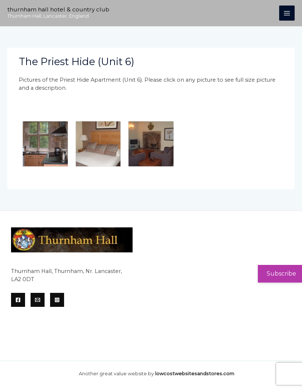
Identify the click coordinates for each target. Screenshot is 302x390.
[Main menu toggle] (287, 13)
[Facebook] (18, 300)
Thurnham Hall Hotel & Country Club (58, 9)
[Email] (38, 300)
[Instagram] (57, 300)
